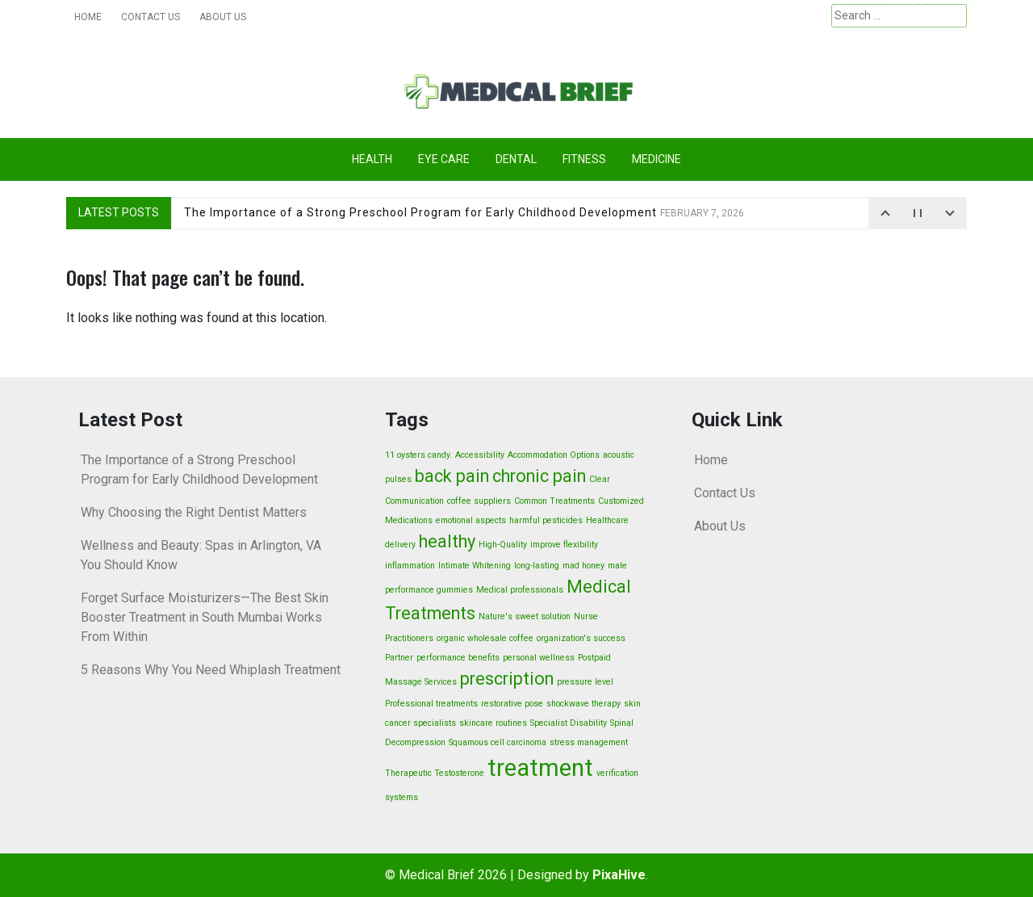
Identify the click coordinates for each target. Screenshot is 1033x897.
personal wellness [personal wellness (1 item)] (539, 657)
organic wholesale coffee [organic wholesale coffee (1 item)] (485, 638)
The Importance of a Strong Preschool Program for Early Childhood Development (464, 212)
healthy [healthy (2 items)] (447, 541)
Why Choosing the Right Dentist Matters (194, 512)
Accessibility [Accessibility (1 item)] (479, 455)
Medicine (656, 159)
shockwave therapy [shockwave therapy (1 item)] (583, 703)
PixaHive (619, 874)
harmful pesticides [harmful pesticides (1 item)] (546, 520)
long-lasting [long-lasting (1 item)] (536, 565)
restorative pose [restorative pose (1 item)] (512, 703)
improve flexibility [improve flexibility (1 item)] (564, 544)
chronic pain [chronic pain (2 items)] (539, 476)
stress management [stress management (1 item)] (589, 742)
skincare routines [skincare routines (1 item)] (493, 723)
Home (88, 17)
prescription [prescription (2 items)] (507, 679)
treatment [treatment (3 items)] (540, 768)
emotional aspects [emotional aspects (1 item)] (471, 520)
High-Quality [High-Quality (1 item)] (503, 544)
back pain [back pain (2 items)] (452, 476)
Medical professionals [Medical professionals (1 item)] (519, 590)
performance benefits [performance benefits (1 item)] (458, 657)
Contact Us (150, 17)
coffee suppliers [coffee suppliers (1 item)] (479, 501)
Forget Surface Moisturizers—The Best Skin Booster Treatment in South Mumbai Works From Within (204, 617)
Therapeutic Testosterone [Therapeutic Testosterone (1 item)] (434, 773)
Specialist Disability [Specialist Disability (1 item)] (568, 723)
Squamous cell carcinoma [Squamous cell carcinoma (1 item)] (497, 742)
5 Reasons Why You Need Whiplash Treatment (211, 669)
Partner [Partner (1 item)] (399, 657)
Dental (516, 159)
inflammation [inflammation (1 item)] (410, 565)
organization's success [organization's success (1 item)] (581, 638)
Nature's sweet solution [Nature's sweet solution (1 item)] (525, 616)
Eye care (444, 159)
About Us (222, 17)
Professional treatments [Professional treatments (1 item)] (431, 703)
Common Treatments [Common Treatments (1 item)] (554, 501)
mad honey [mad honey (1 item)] (583, 565)
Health (372, 159)
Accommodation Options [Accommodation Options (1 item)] (554, 455)
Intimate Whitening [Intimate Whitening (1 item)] (474, 565)
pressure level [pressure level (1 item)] (585, 682)
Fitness (584, 159)
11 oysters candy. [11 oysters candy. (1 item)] (418, 455)
